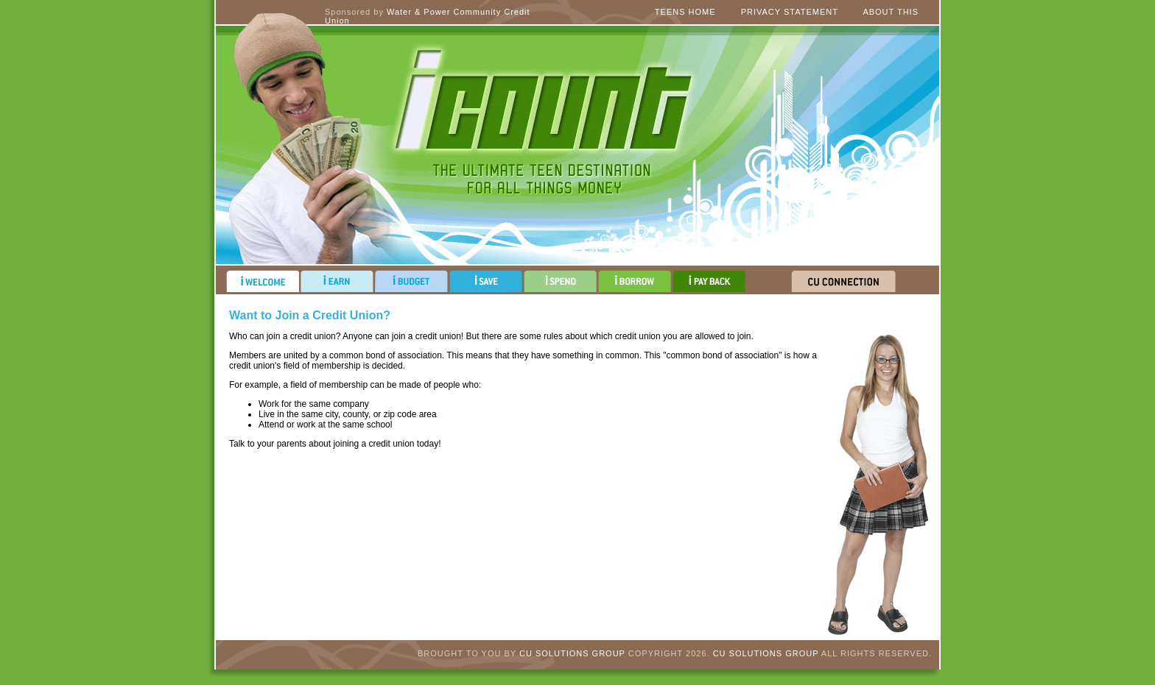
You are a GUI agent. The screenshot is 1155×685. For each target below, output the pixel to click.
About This (891, 11)
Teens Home (685, 11)
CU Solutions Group (572, 653)
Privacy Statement (789, 11)
